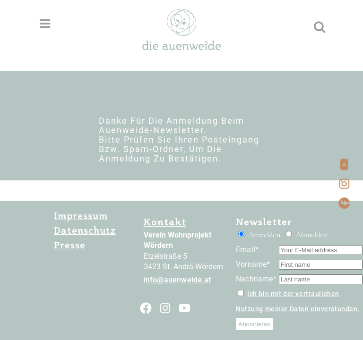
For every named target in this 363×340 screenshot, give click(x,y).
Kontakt (165, 222)
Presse (70, 245)
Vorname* (253, 264)
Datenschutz (85, 230)
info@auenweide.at (177, 279)
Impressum (81, 215)
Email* (247, 249)
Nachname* (256, 278)
